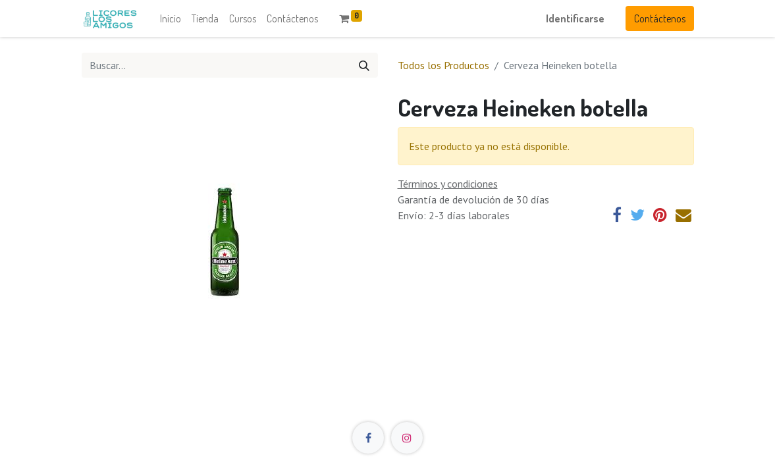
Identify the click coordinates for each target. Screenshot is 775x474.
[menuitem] (170, 18)
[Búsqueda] (364, 65)
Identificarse (575, 18)
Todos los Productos (443, 65)
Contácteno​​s (659, 18)
